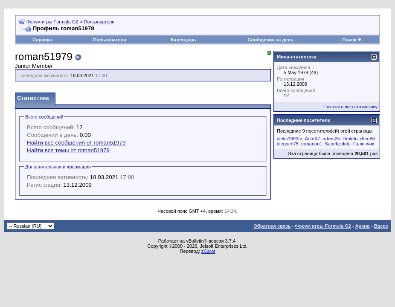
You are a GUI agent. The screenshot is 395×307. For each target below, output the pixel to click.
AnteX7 (312, 138)
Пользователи (99, 21)
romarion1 (311, 143)
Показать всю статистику (350, 106)
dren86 (367, 138)
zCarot (208, 251)
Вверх (381, 226)
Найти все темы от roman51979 (68, 150)
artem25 (331, 138)
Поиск (349, 39)
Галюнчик (363, 143)
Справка (42, 39)
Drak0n (350, 138)
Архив (362, 226)
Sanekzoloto (338, 143)
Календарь (183, 39)
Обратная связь (271, 226)
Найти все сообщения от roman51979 (76, 142)
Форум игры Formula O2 (52, 21)
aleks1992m (289, 138)
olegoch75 (288, 143)
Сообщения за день (270, 39)
